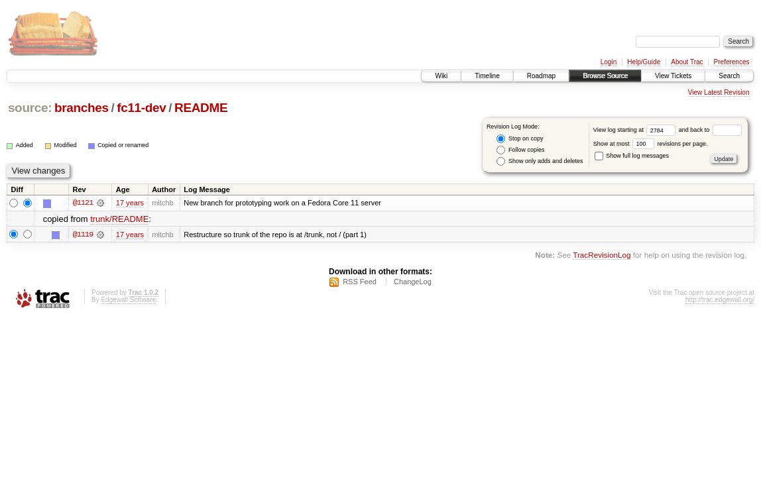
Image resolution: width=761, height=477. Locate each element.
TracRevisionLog (601, 254)
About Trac (687, 62)
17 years (130, 203)
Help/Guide (643, 62)
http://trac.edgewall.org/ (719, 299)
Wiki (441, 76)
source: (30, 108)
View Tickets (673, 76)
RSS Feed (360, 282)
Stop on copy (520, 138)
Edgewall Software (128, 299)
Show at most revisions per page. (650, 143)
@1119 (83, 234)
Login (608, 62)
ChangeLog (413, 282)
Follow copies (520, 150)
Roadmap (541, 76)
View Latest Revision (719, 92)
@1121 (83, 202)
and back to (710, 130)
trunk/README (119, 219)
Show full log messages (632, 155)
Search (729, 76)
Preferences (732, 62)
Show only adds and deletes (540, 161)
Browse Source (605, 76)
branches (81, 108)
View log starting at (636, 130)
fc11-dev (141, 108)
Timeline (487, 76)
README (200, 108)
